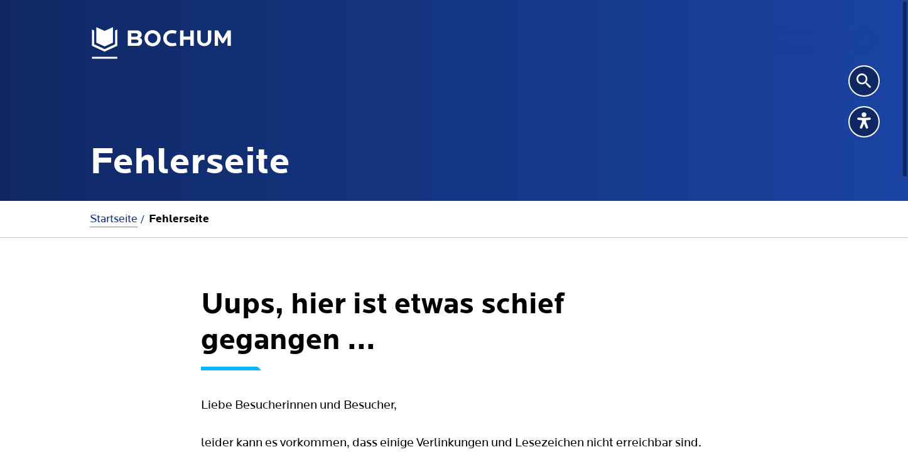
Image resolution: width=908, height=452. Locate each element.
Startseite (114, 219)
